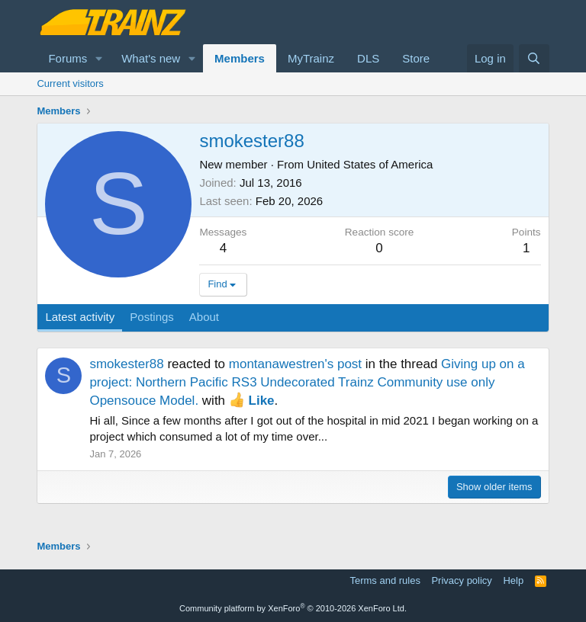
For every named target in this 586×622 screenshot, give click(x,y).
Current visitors (70, 83)
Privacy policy (461, 580)
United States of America (370, 164)
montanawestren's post (295, 364)
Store (416, 58)
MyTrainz (311, 58)
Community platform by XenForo (293, 608)
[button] (99, 58)
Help (513, 580)
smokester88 (126, 364)
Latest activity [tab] (79, 316)
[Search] (534, 58)
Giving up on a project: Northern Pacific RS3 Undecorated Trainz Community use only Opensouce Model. (306, 382)
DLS (368, 58)
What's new (150, 58)
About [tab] (204, 316)
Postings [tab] (152, 316)
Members (239, 58)
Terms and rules (384, 580)
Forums (67, 58)
